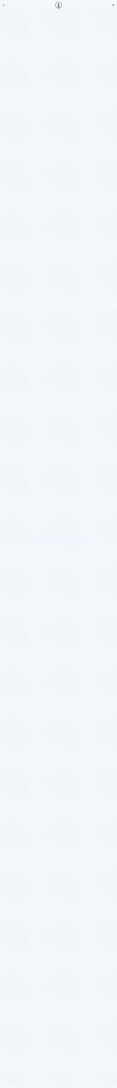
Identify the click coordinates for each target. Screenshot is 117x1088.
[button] (4, 5)
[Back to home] (58, 5)
